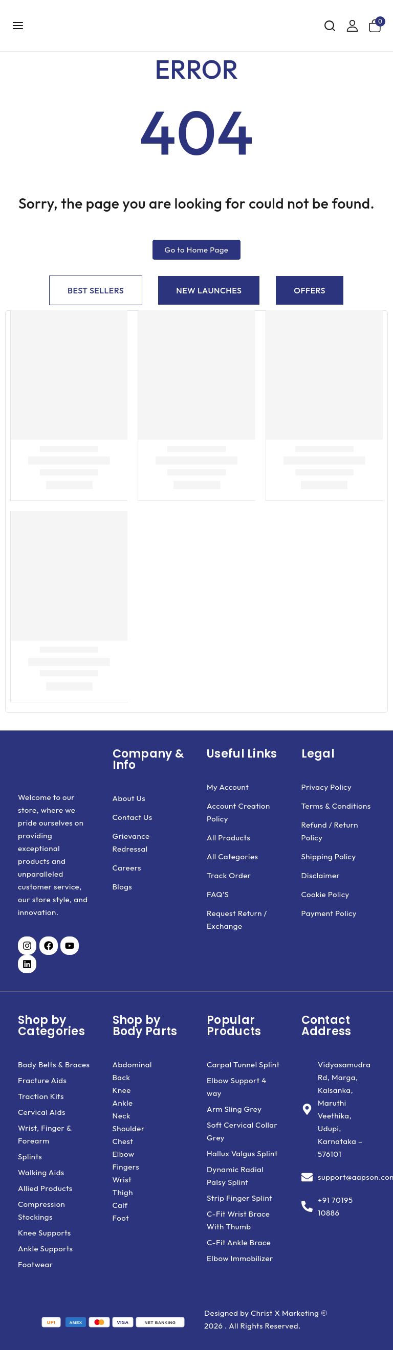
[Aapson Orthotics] (90, 25)
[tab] (95, 290)
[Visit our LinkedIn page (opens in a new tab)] (27, 964)
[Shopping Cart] (376, 25)
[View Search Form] (329, 25)
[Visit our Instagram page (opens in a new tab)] (27, 945)
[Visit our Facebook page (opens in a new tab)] (48, 945)
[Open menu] (18, 25)
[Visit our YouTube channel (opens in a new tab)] (69, 945)
